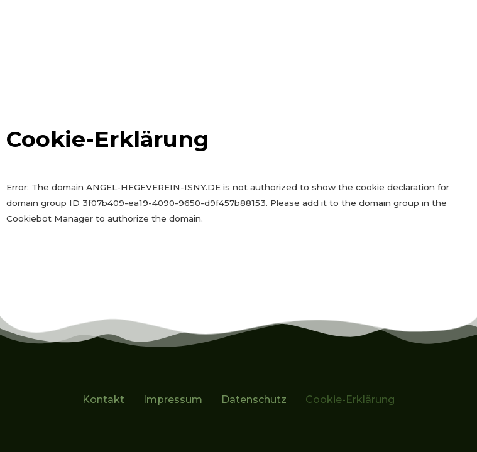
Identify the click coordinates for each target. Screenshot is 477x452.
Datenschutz (254, 400)
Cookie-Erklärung (350, 400)
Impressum (172, 400)
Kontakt (103, 400)
